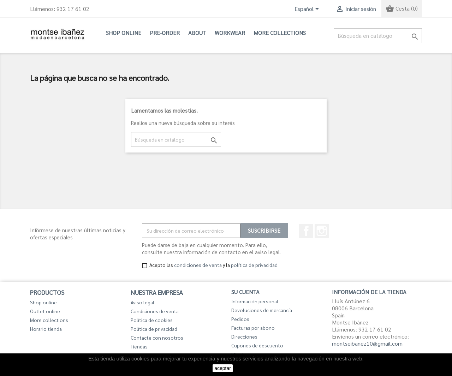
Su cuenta (245, 292)
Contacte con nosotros (157, 337)
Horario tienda (46, 329)
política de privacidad (254, 265)
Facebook (306, 231)
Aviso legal (142, 302)
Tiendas (139, 346)
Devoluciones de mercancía (261, 310)
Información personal (254, 301)
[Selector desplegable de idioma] (308, 9)
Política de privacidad (154, 329)
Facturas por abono (253, 327)
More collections (280, 32)
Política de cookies (152, 320)
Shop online (123, 32)
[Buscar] (378, 35)
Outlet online (45, 311)
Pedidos (240, 319)
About (197, 32)
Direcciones (244, 336)
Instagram (322, 231)
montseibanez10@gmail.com (367, 343)
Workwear (230, 32)
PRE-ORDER (165, 32)
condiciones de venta (198, 265)
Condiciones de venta (155, 311)
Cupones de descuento (257, 345)
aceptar (222, 368)
